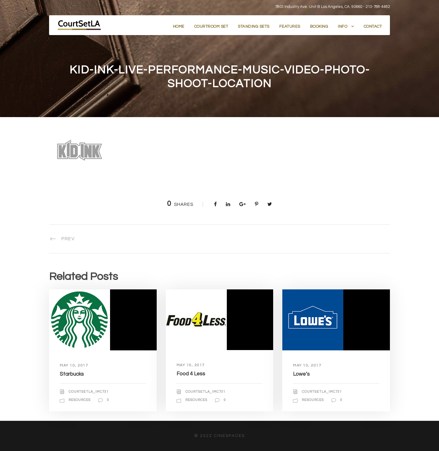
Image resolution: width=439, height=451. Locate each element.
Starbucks (72, 374)
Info (342, 26)
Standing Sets (253, 26)
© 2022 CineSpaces (219, 436)
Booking (319, 26)
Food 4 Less (191, 374)
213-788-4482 (378, 7)
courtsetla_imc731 (89, 391)
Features (289, 26)
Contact (373, 26)
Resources (80, 400)
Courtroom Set (211, 26)
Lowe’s (301, 374)
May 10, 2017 (74, 365)
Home (178, 26)
